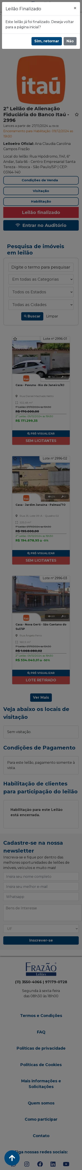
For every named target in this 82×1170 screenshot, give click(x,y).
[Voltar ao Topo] (12, 1158)
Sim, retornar (46, 41)
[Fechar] (75, 8)
